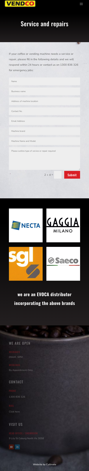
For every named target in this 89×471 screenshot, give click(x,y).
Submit (72, 175)
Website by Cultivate (44, 464)
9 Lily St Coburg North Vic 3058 (26, 438)
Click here (14, 411)
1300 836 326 (17, 397)
